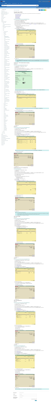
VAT (3, 30)
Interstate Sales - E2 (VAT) (7, 64)
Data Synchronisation (3, 139)
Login (40, 1)
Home (3, 3)
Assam (4, 106)
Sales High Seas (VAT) (6, 86)
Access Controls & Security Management (5, 138)
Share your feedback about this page (15, 397)
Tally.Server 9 (9, 3)
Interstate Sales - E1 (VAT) (7, 63)
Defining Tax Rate (6, 31)
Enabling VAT (5, 32)
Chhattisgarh (5, 109)
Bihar (4, 107)
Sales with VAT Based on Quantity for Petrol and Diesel (7, 101)
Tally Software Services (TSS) (4, 136)
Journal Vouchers (6, 103)
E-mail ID (14, 394)
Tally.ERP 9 (5, 3)
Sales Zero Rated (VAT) (6, 99)
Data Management (3, 137)
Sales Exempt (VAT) (6, 85)
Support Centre (3, 142)
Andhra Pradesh (6, 105)
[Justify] (4, 9)
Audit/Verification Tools (3, 135)
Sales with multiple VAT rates (18, 14)
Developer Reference (14, 3)
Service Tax (4, 27)
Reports (2, 19)
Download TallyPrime (46, 1)
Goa (4, 112)
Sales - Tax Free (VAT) (6, 90)
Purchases (5, 34)
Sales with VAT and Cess (18, 16)
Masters (5, 33)
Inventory (2, 16)
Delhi (4, 111)
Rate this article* (15, 392)
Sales (4, 35)
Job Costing (2, 18)
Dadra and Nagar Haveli (6, 110)
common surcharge (19, 265)
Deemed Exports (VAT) (6, 43)
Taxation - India (4, 22)
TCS (3, 29)
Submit (35, 400)
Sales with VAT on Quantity (18, 15)
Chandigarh (5, 108)
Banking (2, 20)
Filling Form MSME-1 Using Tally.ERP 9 (7, 26)
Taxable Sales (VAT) (6, 36)
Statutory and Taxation (3, 21)
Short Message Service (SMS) (4, 140)
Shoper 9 (21, 3)
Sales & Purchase (3, 17)
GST (3, 23)
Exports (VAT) (5, 44)
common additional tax (19, 352)
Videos (18, 3)
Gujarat (5, 113)
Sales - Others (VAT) (6, 89)
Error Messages (3, 143)
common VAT (18, 264)
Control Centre (3, 141)
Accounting (2, 15)
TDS (3, 28)
